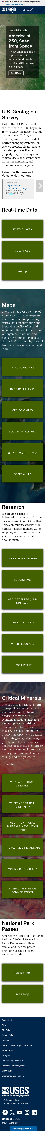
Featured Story (18, 30)
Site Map (6, 1040)
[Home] (9, 12)
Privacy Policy (8, 1035)
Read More (16, 73)
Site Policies (7, 1030)
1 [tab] (15, 102)
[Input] (28, 10)
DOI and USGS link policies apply (17, 1045)
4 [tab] (26, 102)
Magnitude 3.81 (13, 185)
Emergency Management (13, 1076)
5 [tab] (30, 102)
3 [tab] (22, 102)
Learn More (9, 764)
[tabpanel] (22, 52)
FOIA (4, 1025)
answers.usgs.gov (10, 1123)
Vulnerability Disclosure (12, 1061)
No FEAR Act (8, 1051)
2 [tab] (19, 102)
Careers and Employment (13, 1066)
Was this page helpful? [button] (23, 1128)
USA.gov (6, 1056)
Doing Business (8, 1071)
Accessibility (7, 1020)
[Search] (33, 10)
